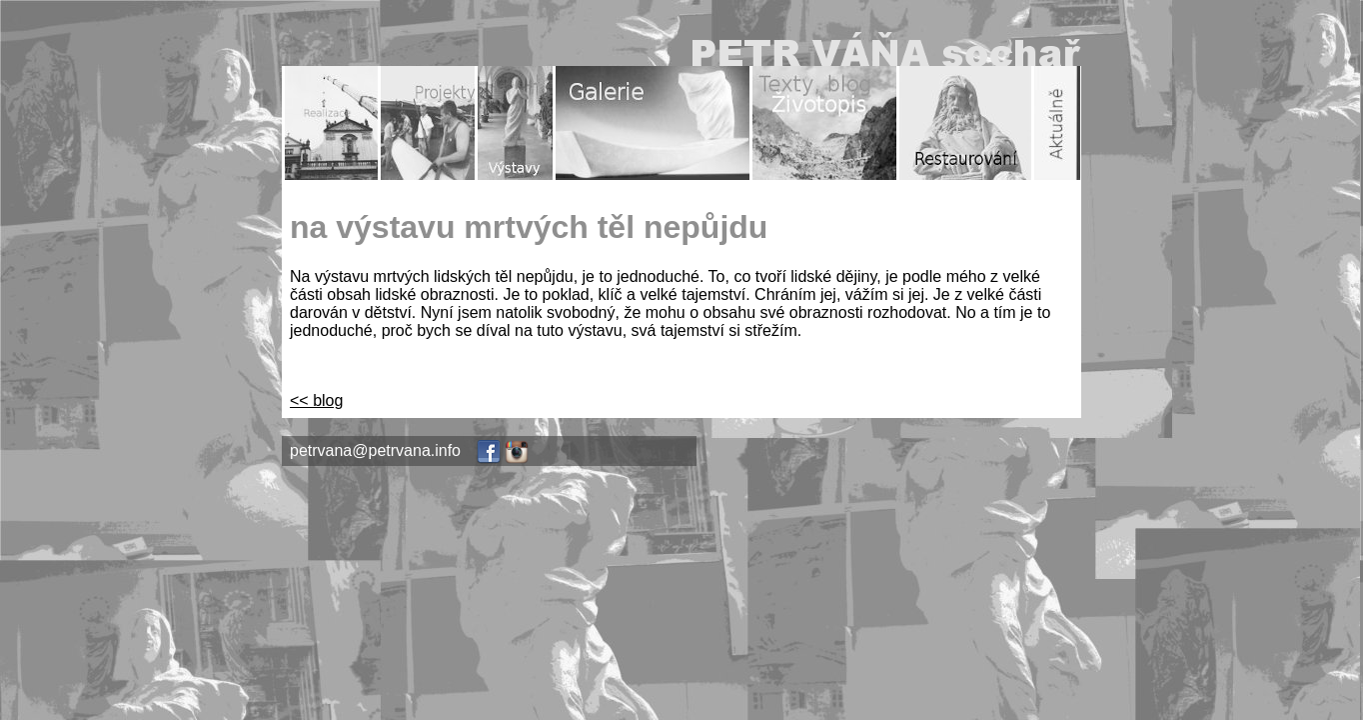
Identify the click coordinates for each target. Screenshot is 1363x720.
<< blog (316, 400)
